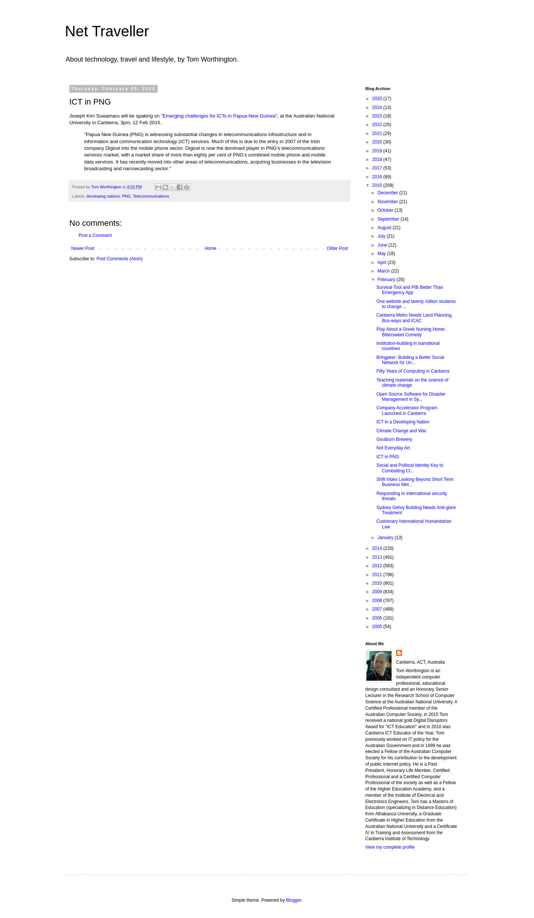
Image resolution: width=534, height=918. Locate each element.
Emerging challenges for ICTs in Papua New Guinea (219, 116)
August (385, 227)
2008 (377, 600)
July (382, 236)
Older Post (337, 248)
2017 (377, 168)
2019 (377, 150)
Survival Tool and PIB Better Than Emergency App (409, 290)
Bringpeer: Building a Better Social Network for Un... (410, 360)
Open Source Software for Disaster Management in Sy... (410, 397)
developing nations (103, 196)
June (383, 245)
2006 (377, 618)
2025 (377, 98)
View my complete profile (390, 847)
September (389, 219)
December (388, 192)
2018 (377, 159)
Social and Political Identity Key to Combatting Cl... (409, 468)
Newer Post (82, 248)
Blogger (293, 900)
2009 (377, 591)
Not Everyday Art (393, 447)
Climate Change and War (401, 430)
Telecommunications (151, 196)
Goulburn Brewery (394, 439)
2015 (377, 185)
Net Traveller (107, 31)
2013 (377, 557)
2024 (377, 107)
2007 (377, 609)
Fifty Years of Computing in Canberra (412, 371)
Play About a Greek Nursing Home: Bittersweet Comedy (411, 332)
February (387, 279)
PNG (126, 196)
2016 (377, 176)
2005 (377, 626)
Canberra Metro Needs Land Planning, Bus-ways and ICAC (414, 318)
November (388, 201)
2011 (377, 574)
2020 (377, 142)
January (386, 537)
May (382, 253)
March (384, 271)
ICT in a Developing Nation (402, 422)
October (386, 210)
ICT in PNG (387, 456)
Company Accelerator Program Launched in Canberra (406, 410)
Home (211, 248)
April (383, 262)
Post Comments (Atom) (119, 258)
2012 (377, 565)
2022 (377, 124)
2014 (377, 548)
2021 (377, 133)
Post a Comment (95, 235)
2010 (377, 583)
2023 (377, 116)
